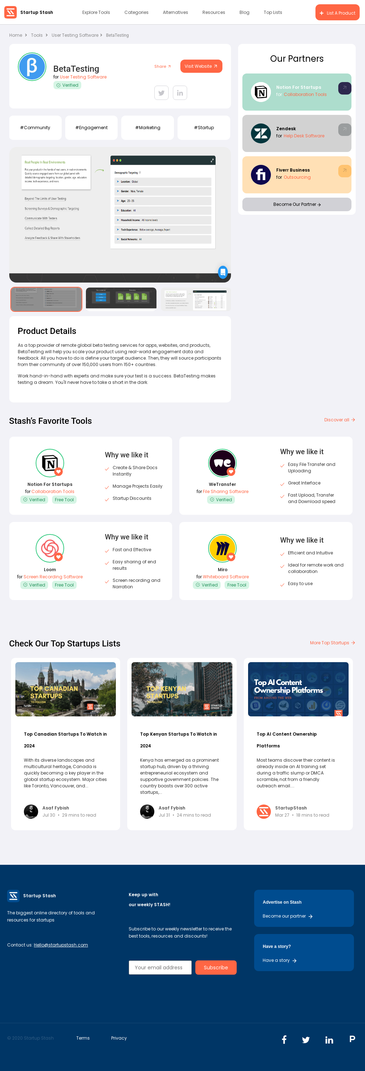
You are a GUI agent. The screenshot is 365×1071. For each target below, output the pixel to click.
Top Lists (273, 12)
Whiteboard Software (226, 577)
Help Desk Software (304, 136)
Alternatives (175, 12)
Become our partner (288, 916)
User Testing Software (77, 35)
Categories (136, 12)
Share (162, 66)
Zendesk (286, 129)
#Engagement (91, 128)
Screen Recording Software (53, 577)
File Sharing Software (225, 491)
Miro (222, 570)
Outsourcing (297, 177)
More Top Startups (333, 643)
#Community (35, 128)
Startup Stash (36, 12)
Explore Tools (96, 12)
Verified (67, 85)
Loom (50, 570)
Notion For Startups (298, 87)
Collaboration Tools (305, 94)
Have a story (280, 960)
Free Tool (64, 500)
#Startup (204, 128)
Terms (83, 1038)
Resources (213, 12)
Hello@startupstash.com (61, 945)
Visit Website (201, 66)
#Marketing (147, 128)
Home (18, 35)
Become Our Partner (297, 204)
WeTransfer (222, 484)
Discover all (340, 420)
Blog (245, 12)
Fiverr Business (293, 170)
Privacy (119, 1038)
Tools (37, 35)
